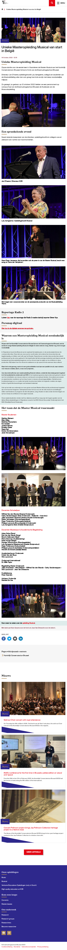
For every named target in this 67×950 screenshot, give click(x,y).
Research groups (8, 919)
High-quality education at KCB (12, 889)
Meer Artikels (33, 852)
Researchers (6, 923)
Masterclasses (7, 904)
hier (8, 317)
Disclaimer (17, 947)
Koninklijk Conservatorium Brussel (16, 655)
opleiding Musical (28, 623)
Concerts (5, 900)
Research (5, 915)
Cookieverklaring (7, 947)
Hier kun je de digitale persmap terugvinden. (17, 328)
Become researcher (9, 926)
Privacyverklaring (42, 947)
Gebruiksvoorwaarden (29, 947)
